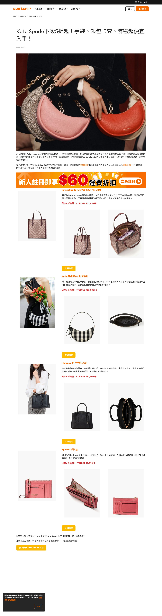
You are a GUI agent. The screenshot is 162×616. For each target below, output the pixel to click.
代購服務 (84, 165)
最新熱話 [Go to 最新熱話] (23, 16)
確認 (38, 606)
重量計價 (127, 165)
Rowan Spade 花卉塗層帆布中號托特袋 (81, 189)
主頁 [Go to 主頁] (15, 16)
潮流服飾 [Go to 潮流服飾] (32, 16)
